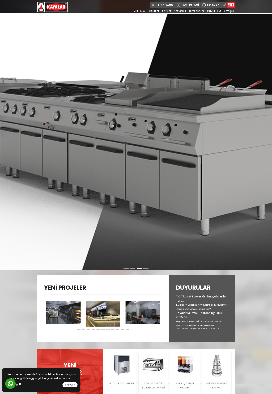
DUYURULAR (214, 11)
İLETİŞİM (229, 11)
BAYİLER (164, 11)
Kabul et (70, 384)
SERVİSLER (178, 11)
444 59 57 (210, 5)
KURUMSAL (136, 11)
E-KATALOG (165, 5)
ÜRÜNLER (151, 11)
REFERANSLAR (196, 11)
